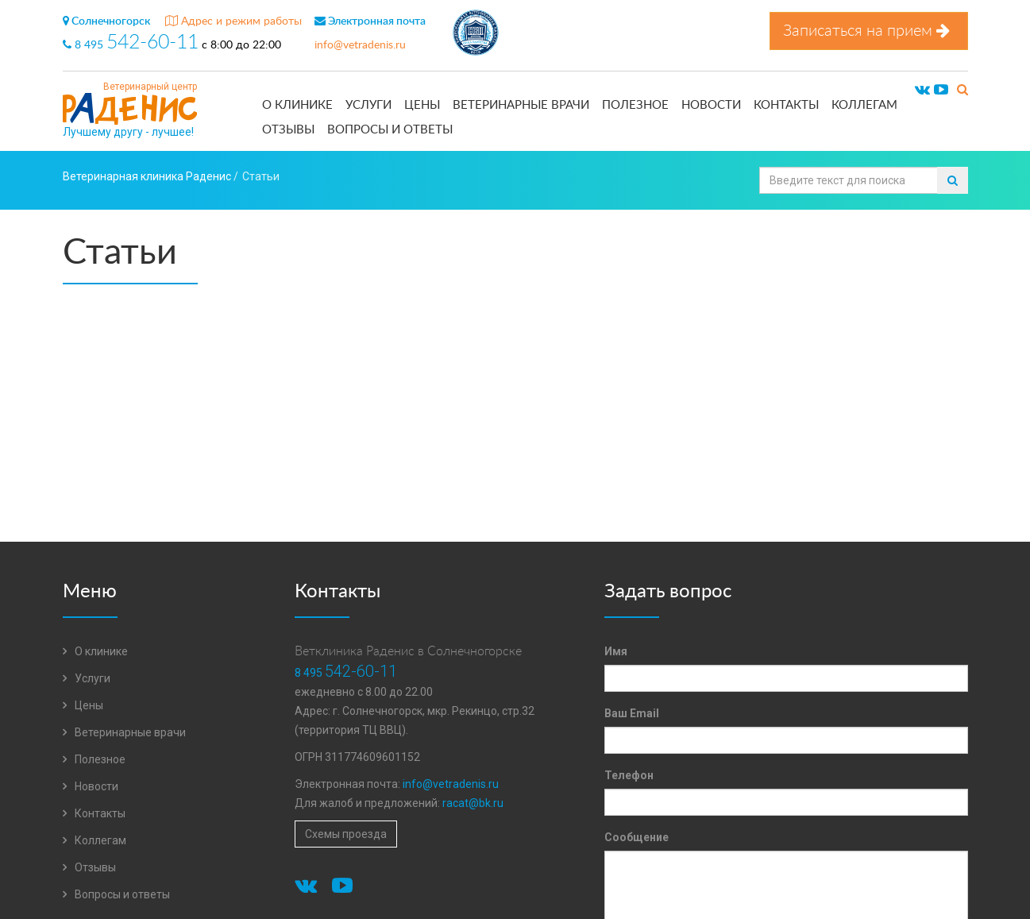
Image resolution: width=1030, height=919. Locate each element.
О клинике (297, 105)
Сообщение (636, 837)
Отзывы (288, 130)
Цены (422, 105)
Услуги (368, 105)
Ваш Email (631, 713)
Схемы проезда (346, 834)
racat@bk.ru (472, 803)
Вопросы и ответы (390, 130)
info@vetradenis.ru (360, 45)
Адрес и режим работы (233, 21)
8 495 (132, 45)
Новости (711, 105)
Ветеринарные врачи (521, 105)
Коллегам (864, 105)
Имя (615, 651)
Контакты (786, 105)
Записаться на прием (869, 30)
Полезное (635, 105)
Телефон (629, 775)
